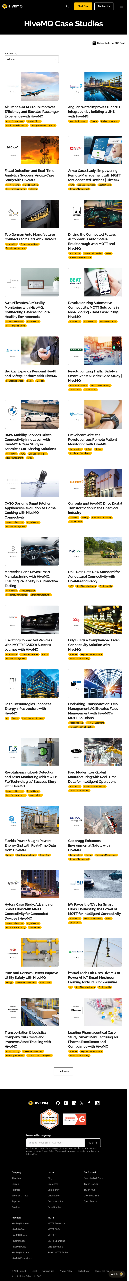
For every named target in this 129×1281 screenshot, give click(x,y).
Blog (50, 1178)
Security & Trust (20, 1195)
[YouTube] (66, 1103)
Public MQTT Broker (58, 1252)
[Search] (67, 6)
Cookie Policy (84, 1271)
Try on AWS (90, 1189)
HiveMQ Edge (18, 1241)
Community (54, 1189)
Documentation (55, 1201)
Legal (34, 1271)
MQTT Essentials (56, 1223)
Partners (16, 1189)
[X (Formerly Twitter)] (81, 1103)
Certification (54, 1195)
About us (16, 1178)
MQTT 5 (52, 1235)
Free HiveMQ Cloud (93, 1178)
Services (16, 1207)
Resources (53, 1184)
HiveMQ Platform (20, 1223)
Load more (63, 1071)
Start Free (83, 6)
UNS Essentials (55, 1246)
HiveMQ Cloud (19, 1229)
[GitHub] (57, 1103)
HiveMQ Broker (19, 1235)
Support (16, 1201)
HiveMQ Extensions (22, 1258)
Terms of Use (48, 1271)
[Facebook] (89, 1103)
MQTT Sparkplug (56, 1241)
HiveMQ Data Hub (21, 1252)
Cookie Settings (102, 1271)
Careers (15, 1184)
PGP (39, 1276)
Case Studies (54, 1207)
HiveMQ (22, 1271)
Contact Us (104, 6)
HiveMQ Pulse (19, 1246)
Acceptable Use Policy (21, 1276)
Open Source (90, 1201)
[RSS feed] (97, 1103)
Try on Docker (91, 1184)
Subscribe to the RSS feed (108, 43)
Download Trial (91, 1195)
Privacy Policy (48, 1151)
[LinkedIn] (74, 1103)
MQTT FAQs (54, 1229)
